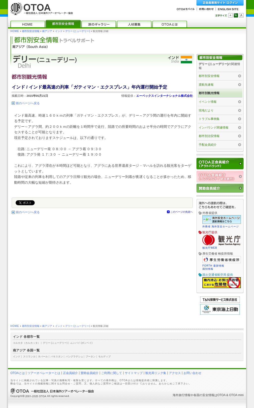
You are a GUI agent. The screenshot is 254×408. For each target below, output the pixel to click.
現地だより (206, 110)
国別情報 (207, 269)
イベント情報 (208, 101)
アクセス (175, 373)
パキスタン (57, 356)
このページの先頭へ (181, 211)
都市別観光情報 (209, 93)
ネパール (43, 356)
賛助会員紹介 (89, 373)
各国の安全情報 (203, 395)
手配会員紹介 (208, 144)
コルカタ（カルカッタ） (26, 342)
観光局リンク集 (155, 373)
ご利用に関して (111, 373)
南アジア (47, 31)
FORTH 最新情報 (213, 265)
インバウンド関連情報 (213, 127)
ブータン (90, 356)
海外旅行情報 (181, 395)
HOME (14, 31)
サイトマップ (134, 373)
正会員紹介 (70, 373)
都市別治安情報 (209, 136)
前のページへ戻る (28, 103)
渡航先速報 (206, 84)
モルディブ (104, 356)
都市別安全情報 (30, 31)
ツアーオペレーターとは (44, 373)
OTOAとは (17, 373)
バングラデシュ (74, 356)
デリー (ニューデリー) (77, 31)
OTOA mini (236, 395)
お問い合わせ (192, 373)
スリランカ (29, 356)
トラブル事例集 (209, 119)
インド (59, 31)
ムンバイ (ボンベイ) (81, 342)
